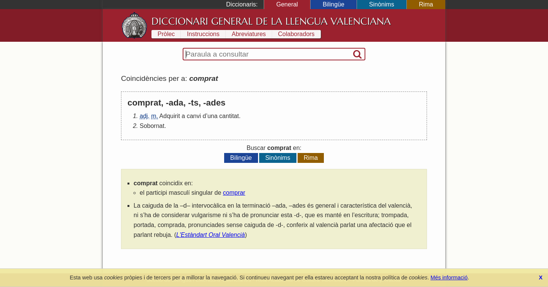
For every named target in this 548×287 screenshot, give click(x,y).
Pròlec (166, 34)
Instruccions (203, 34)
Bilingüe (333, 4)
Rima (426, 4)
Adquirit (169, 116)
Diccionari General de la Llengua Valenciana (271, 21)
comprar (234, 192)
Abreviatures (249, 34)
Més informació (449, 277)
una (212, 116)
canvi (194, 116)
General (287, 4)
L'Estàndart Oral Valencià (210, 235)
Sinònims (381, 4)
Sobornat (152, 126)
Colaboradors (296, 34)
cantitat (229, 116)
